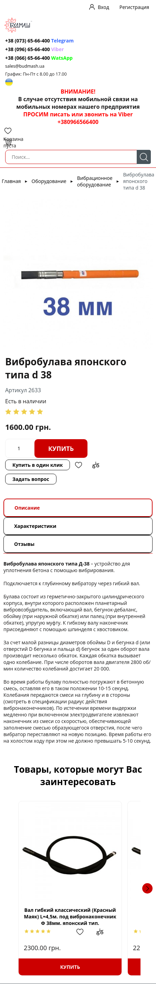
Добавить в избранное (78, 465)
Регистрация (134, 7)
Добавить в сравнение (95, 465)
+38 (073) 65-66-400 (27, 40)
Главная (11, 181)
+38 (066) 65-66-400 (27, 58)
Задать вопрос (30, 479)
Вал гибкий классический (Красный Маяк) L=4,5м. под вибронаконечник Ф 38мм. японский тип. (78, 916)
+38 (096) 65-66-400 (27, 49)
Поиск (144, 157)
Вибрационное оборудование (95, 181)
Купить (61, 448)
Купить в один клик (37, 465)
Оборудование (49, 181)
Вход (103, 7)
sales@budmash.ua (24, 66)
